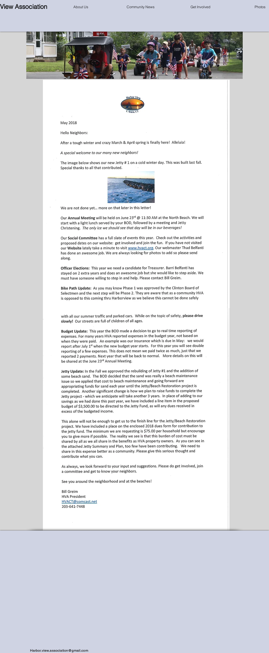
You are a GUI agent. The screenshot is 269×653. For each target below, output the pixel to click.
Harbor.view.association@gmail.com (59, 650)
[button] (141, 7)
